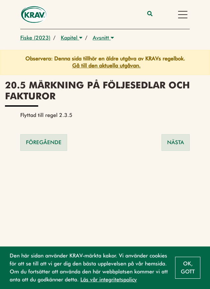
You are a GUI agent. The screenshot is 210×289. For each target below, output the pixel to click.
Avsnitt (103, 38)
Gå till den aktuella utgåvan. (106, 65)
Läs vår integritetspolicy (108, 279)
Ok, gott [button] (188, 267)
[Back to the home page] (33, 14)
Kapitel (71, 38)
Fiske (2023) (35, 38)
